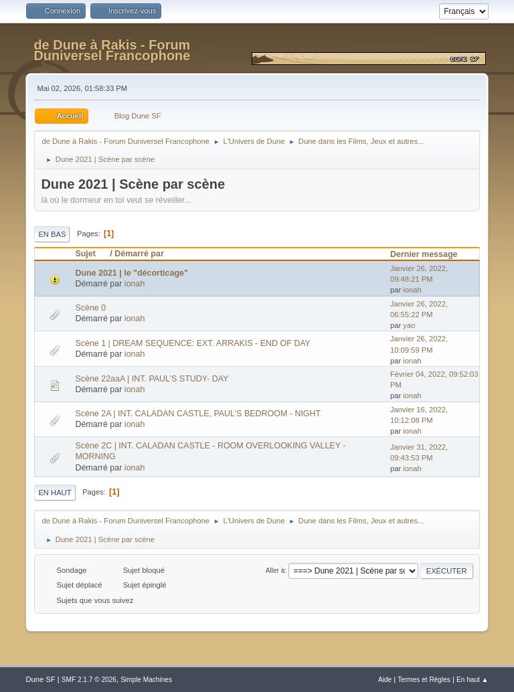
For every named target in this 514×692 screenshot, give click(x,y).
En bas (52, 234)
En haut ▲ (472, 679)
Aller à (275, 570)
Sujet (91, 253)
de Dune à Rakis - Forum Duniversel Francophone (111, 50)
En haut (54, 493)
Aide (385, 679)
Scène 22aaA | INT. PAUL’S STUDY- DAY (151, 378)
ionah (134, 283)
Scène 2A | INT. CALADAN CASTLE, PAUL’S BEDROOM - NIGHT (198, 413)
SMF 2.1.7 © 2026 (89, 679)
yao (409, 325)
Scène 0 (90, 308)
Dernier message (424, 254)
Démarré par (138, 253)
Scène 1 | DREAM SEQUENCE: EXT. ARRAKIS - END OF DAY (193, 343)
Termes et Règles (424, 679)
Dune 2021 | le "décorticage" (131, 273)
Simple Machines (146, 679)
